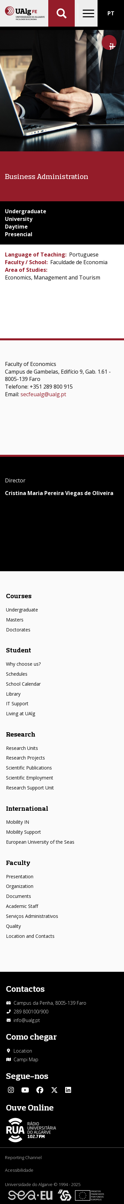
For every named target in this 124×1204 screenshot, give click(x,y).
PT (110, 13)
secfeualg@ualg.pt (43, 394)
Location (23, 1051)
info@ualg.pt (27, 1020)
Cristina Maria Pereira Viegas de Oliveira (59, 493)
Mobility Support (23, 832)
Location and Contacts (30, 936)
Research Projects (25, 758)
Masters (14, 619)
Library (13, 694)
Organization (19, 886)
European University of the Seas (40, 842)
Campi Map (26, 1059)
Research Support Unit (30, 787)
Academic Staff (22, 906)
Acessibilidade (19, 1170)
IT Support (17, 703)
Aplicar (61, 13)
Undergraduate (22, 609)
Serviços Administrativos (32, 916)
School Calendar (23, 684)
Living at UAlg (20, 713)
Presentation (19, 876)
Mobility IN (17, 822)
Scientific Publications (29, 768)
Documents (18, 896)
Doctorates (18, 629)
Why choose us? (23, 664)
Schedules (16, 674)
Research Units (22, 748)
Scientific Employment (29, 777)
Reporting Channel (23, 1157)
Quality (13, 926)
